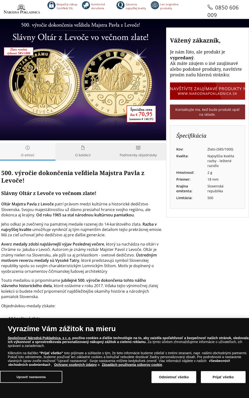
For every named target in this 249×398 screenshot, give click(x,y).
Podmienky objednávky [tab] (138, 151)
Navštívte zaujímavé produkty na (207, 91)
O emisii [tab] (28, 151)
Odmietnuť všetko (174, 377)
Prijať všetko (223, 377)
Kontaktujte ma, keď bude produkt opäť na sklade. (207, 112)
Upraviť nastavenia (31, 377)
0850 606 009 (223, 11)
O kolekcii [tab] (83, 151)
